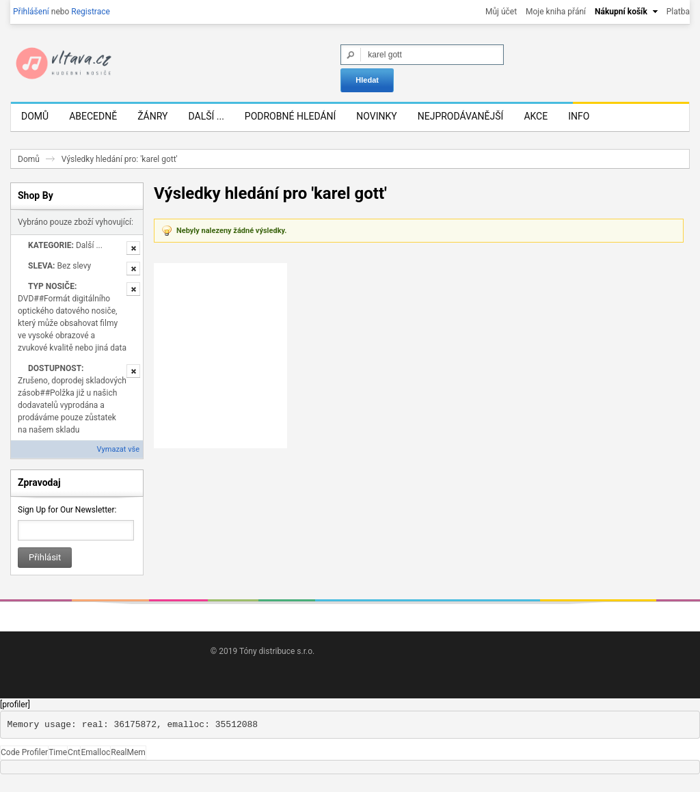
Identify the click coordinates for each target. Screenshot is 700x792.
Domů (29, 170)
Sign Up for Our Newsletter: (67, 520)
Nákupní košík (621, 11)
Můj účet (501, 11)
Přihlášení (31, 11)
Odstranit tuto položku (133, 259)
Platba (678, 11)
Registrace (90, 11)
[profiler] (15, 715)
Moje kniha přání (556, 11)
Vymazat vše (118, 460)
